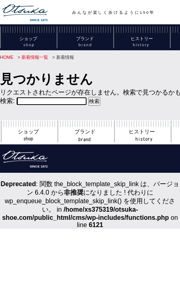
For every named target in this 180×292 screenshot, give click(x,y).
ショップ (28, 41)
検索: (7, 100)
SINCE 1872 (25, 13)
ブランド (85, 41)
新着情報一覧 (34, 57)
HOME (7, 57)
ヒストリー (142, 41)
